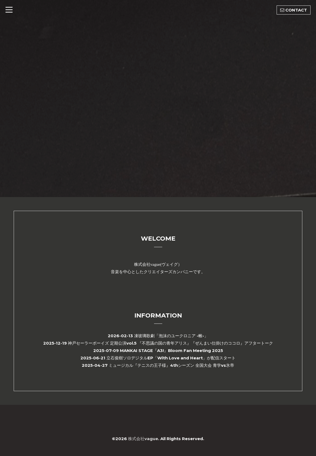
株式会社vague (143, 438)
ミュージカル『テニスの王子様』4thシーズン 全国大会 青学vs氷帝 (171, 365)
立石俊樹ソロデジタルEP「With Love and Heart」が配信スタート (171, 357)
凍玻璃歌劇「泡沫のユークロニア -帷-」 (171, 335)
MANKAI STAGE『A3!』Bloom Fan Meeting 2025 (171, 350)
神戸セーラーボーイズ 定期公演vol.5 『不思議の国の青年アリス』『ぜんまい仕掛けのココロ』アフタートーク (170, 343)
